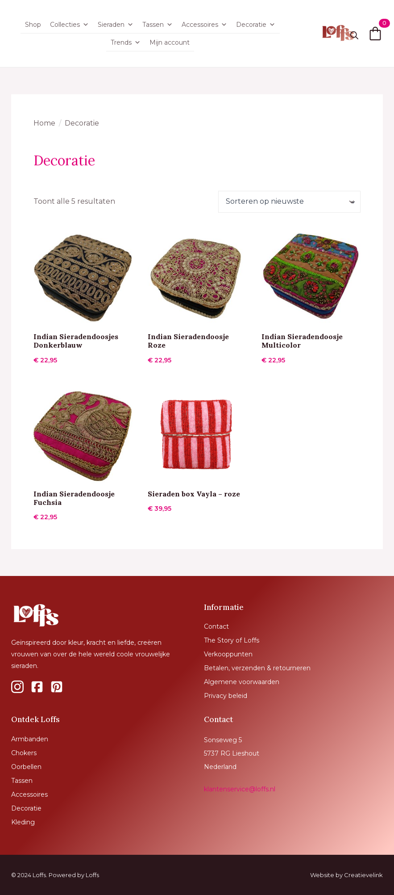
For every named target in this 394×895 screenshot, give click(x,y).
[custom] (17, 687)
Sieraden (115, 25)
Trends (126, 42)
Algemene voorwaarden (241, 682)
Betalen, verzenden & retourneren (257, 668)
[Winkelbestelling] (289, 201)
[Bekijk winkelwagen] (375, 33)
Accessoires (204, 25)
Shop (33, 25)
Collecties (69, 25)
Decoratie (255, 25)
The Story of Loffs (231, 640)
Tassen (157, 25)
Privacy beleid (225, 696)
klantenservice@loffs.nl (239, 789)
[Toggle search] (354, 35)
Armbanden (29, 739)
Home (44, 123)
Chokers (24, 753)
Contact (216, 626)
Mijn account (169, 42)
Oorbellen (26, 767)
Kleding (23, 822)
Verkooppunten (228, 654)
